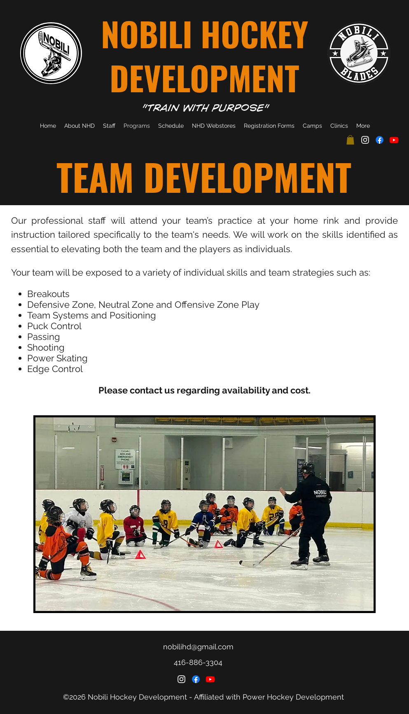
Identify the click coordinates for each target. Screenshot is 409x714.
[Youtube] (394, 140)
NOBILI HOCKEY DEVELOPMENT (204, 55)
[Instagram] (365, 140)
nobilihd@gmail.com (198, 646)
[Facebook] (379, 140)
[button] (350, 140)
